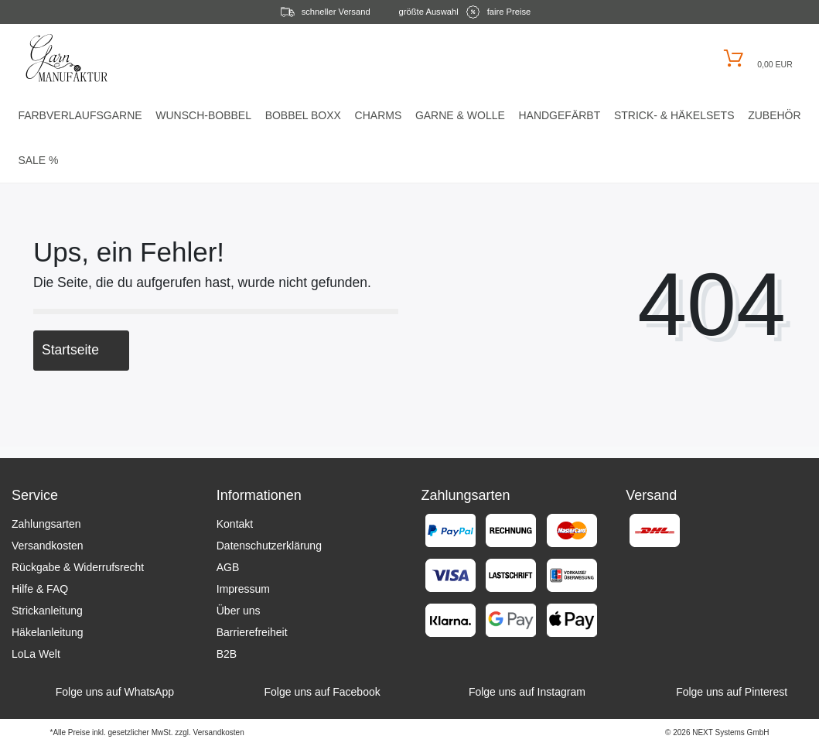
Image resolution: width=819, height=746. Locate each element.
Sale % (38, 160)
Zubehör (774, 115)
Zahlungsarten (46, 524)
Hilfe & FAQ (40, 589)
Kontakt (235, 524)
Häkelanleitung (48, 632)
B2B (227, 654)
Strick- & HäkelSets (674, 115)
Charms (378, 115)
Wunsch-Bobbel (203, 115)
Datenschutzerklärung (269, 545)
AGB (228, 567)
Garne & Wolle (460, 115)
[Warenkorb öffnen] (756, 58)
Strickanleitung (47, 610)
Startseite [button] (81, 350)
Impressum (243, 589)
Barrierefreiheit (252, 632)
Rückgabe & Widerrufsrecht (78, 567)
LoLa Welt (36, 654)
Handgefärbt (559, 115)
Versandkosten (48, 545)
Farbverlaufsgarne (80, 115)
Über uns (239, 610)
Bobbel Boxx (303, 115)
